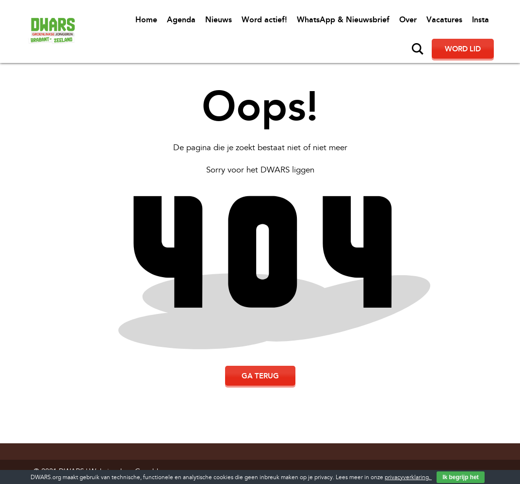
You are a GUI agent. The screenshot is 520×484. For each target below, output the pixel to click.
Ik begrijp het (460, 477)
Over (408, 19)
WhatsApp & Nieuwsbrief (343, 19)
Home (146, 19)
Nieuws (218, 19)
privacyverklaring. (408, 477)
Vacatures (444, 19)
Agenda (181, 19)
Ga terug (260, 376)
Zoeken (417, 49)
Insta (480, 19)
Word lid (463, 49)
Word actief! (264, 19)
